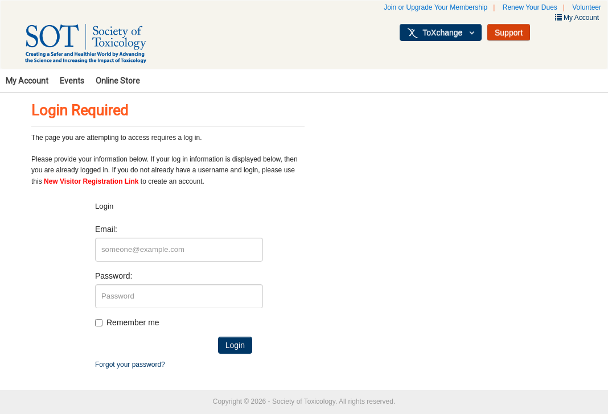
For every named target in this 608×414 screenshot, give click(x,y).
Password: (113, 275)
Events (72, 80)
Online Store (118, 80)
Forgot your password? (130, 365)
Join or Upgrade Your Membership (435, 7)
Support (509, 32)
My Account (27, 80)
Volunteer (586, 7)
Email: (106, 229)
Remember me (132, 322)
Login (235, 345)
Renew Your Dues (530, 7)
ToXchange (440, 33)
